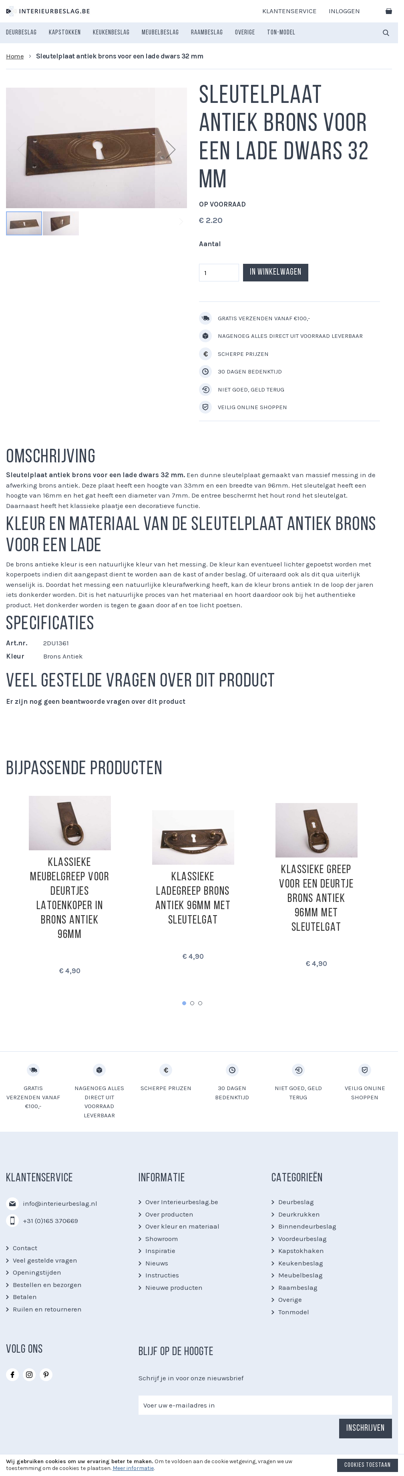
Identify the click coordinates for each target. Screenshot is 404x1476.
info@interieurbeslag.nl (60, 1203)
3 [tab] (200, 1003)
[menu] (150, 32)
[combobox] (386, 32)
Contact (25, 1248)
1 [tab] (184, 1003)
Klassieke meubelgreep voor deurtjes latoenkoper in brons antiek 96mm (69, 899)
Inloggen (344, 11)
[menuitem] (21, 32)
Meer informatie (133, 1468)
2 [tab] (192, 1003)
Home (15, 56)
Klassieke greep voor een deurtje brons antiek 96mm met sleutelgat (316, 899)
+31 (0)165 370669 (50, 1221)
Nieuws (156, 1263)
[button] (171, 149)
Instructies (162, 1275)
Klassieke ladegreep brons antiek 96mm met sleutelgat (193, 899)
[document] (202, 1467)
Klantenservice (289, 11)
